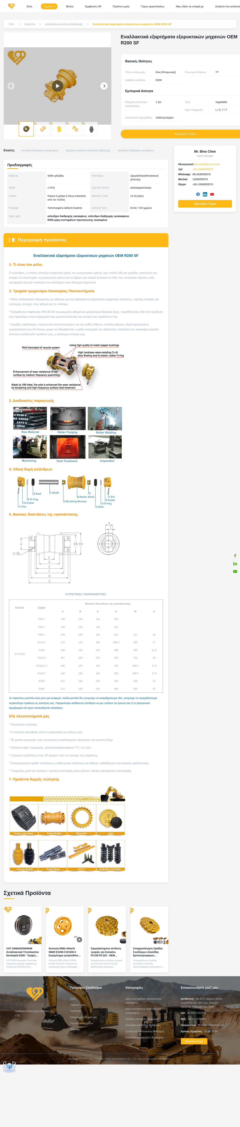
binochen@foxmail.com (207, 164)
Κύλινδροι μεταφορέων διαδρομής (144, 1037)
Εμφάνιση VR (93, 6)
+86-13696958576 (203, 169)
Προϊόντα (49, 6)
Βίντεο (70, 6)
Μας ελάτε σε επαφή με (190, 6)
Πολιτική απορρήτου (81, 1023)
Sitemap (75, 1029)
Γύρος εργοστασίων (152, 6)
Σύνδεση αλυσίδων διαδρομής (142, 1019)
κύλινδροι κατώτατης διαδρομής (143, 1025)
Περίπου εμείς (121, 6)
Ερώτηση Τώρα (205, 203)
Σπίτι (29, 6)
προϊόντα (75, 1011)
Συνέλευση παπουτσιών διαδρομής (145, 1031)
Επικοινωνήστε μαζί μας (83, 1017)
